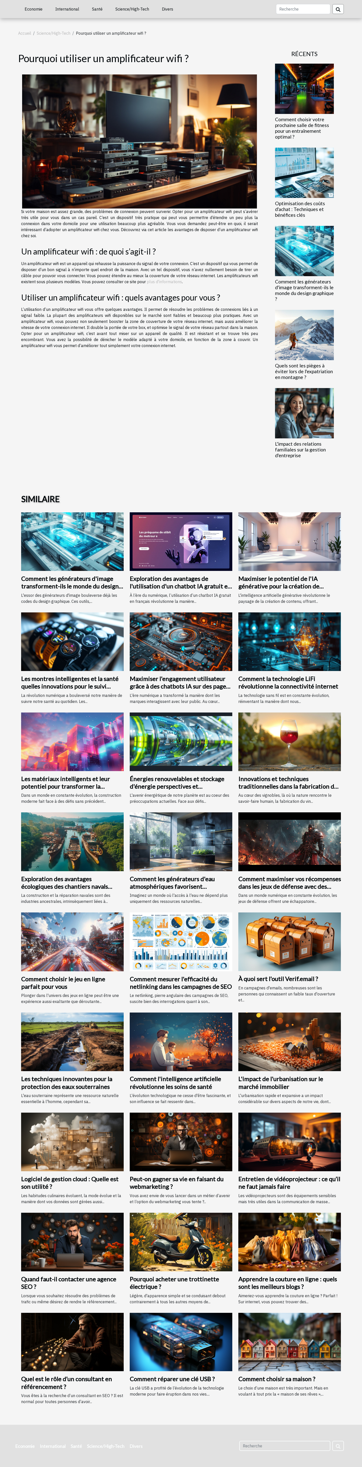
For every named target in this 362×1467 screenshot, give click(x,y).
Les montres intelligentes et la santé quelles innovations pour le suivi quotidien (69, 686)
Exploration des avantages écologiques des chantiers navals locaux (64, 886)
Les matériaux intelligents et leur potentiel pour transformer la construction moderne (65, 786)
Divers (167, 9)
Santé (97, 9)
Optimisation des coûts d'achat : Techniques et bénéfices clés (300, 209)
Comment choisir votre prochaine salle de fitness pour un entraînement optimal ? (302, 128)
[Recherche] (303, 9)
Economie (33, 9)
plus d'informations (164, 281)
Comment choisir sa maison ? (276, 1378)
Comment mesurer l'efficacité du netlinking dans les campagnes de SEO (181, 982)
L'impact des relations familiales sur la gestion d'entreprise (300, 449)
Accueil (24, 33)
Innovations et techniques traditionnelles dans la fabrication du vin (287, 786)
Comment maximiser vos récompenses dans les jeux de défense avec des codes (289, 886)
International (67, 9)
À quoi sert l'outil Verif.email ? (278, 978)
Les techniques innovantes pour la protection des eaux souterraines (66, 1082)
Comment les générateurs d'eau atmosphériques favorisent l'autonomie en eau (172, 886)
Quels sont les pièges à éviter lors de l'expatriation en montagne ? (304, 371)
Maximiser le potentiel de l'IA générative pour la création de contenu (278, 586)
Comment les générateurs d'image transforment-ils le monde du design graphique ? (304, 290)
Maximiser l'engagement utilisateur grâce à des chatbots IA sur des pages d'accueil (179, 686)
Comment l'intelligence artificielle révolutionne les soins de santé (175, 1082)
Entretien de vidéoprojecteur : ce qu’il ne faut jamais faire (289, 1182)
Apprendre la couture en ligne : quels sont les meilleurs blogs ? (287, 1282)
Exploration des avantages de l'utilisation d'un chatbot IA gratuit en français (180, 586)
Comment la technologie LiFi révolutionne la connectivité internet (288, 682)
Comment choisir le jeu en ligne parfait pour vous (63, 982)
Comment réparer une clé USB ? (172, 1378)
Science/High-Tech (132, 9)
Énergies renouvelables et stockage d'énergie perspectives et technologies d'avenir (177, 786)
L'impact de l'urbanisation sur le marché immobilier (280, 1082)
